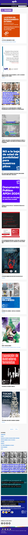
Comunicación (3, 434)
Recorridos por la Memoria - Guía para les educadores (11, 311)
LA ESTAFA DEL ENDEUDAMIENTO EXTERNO (8, 40)
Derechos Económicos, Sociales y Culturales (9, 41)
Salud (2, 448)
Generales (3, 422)
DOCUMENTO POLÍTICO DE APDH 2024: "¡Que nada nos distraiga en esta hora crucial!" (13, 206)
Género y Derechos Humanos (6, 345)
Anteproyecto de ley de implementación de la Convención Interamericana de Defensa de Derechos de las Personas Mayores (13, 109)
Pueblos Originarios (4, 447)
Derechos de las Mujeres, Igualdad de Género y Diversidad (11, 347)
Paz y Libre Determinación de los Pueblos (7, 445)
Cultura (2, 436)
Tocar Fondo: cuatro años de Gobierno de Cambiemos (10, 420)
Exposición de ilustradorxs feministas (8, 386)
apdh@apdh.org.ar (10, 532)
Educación (3, 77)
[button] (14, 4)
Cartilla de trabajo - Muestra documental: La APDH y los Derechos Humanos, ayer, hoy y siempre (13, 75)
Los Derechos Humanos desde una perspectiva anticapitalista (12, 276)
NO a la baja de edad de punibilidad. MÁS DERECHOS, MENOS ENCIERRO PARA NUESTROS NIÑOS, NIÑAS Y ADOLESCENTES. (13, 174)
